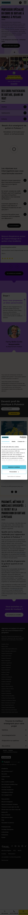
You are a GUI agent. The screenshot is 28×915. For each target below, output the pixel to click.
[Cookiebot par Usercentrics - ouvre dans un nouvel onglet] (20, 437)
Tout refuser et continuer (14, 476)
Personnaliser (14, 471)
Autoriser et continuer (14, 467)
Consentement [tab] (5, 441)
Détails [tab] (13, 441)
